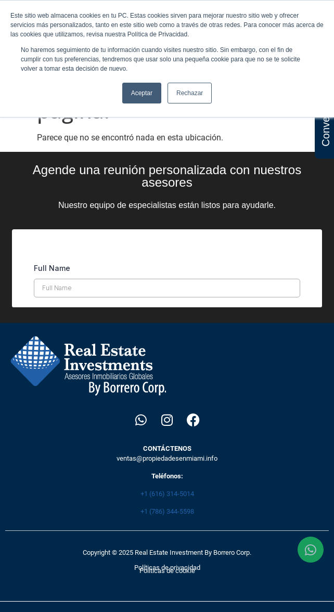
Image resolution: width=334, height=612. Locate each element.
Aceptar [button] (141, 93)
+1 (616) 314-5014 (167, 494)
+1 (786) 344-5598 (167, 511)
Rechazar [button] (189, 93)
